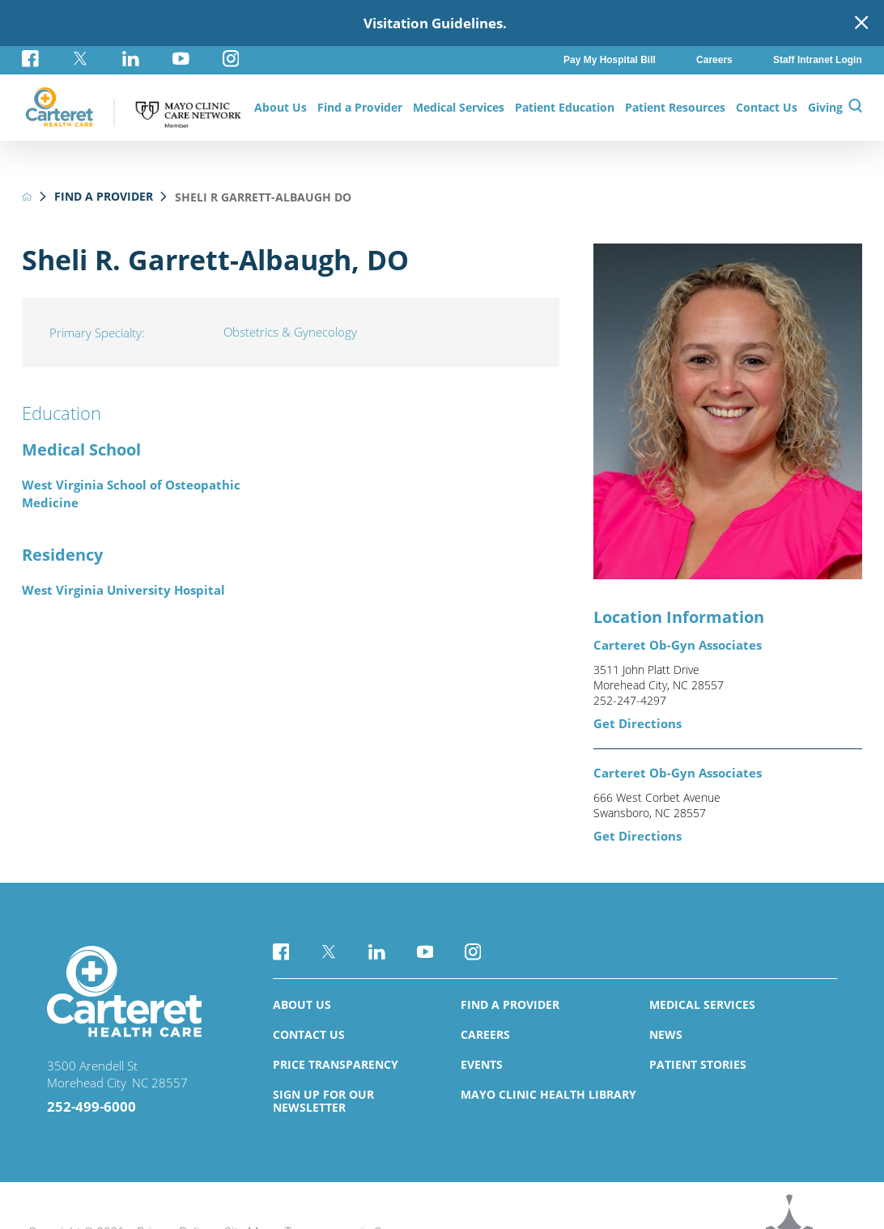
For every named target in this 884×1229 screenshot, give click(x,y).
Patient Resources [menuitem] (675, 107)
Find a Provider (103, 196)
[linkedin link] (130, 58)
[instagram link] (231, 58)
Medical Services (702, 1004)
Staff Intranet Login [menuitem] (817, 60)
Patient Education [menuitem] (564, 107)
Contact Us (309, 1034)
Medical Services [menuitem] (458, 107)
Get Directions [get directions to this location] (637, 723)
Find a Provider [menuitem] (359, 107)
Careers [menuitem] (714, 60)
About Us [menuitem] (280, 107)
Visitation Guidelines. (435, 23)
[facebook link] (38, 58)
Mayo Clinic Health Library (548, 1094)
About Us (302, 1004)
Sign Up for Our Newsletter (323, 1101)
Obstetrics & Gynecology (290, 332)
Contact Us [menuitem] (766, 107)
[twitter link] (81, 58)
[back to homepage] (27, 196)
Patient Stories (697, 1064)
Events (482, 1064)
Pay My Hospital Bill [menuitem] (609, 60)
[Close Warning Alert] (861, 23)
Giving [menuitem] (825, 107)
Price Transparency (335, 1064)
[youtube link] (180, 58)
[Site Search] (855, 107)
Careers (485, 1034)
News (665, 1034)
